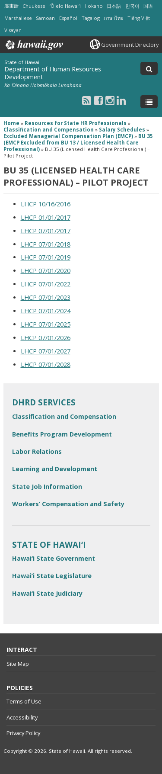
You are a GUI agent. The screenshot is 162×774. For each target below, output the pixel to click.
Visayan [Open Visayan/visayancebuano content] (13, 30)
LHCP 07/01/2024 (45, 311)
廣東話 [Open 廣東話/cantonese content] (11, 6)
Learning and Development (54, 469)
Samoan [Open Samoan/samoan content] (45, 18)
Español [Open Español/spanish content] (68, 18)
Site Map (17, 664)
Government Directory (130, 44)
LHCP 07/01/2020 (45, 271)
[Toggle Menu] (149, 101)
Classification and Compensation (64, 416)
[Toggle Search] (149, 68)
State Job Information (47, 486)
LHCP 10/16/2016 (45, 204)
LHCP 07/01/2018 (45, 244)
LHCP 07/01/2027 (45, 351)
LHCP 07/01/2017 (45, 231)
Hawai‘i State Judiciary (47, 593)
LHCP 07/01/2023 (45, 297)
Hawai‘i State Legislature (52, 576)
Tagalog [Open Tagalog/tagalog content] (91, 18)
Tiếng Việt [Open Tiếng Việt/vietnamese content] (138, 18)
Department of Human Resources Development (52, 73)
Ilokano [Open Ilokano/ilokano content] (94, 6)
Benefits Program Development (62, 434)
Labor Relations (37, 451)
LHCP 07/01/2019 (45, 257)
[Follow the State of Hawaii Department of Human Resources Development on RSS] (86, 100)
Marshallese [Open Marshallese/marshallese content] (18, 18)
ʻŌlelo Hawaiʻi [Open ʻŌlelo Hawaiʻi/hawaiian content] (65, 6)
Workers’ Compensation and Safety (68, 504)
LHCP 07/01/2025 (45, 324)
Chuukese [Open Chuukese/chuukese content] (33, 6)
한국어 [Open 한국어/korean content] (132, 6)
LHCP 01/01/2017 (45, 217)
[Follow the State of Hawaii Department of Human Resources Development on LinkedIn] (121, 100)
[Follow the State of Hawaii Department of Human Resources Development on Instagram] (109, 100)
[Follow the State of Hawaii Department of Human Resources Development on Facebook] (98, 100)
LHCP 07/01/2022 (45, 284)
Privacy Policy (23, 733)
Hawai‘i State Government (53, 558)
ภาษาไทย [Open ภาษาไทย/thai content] (113, 18)
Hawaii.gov (33, 45)
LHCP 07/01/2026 (45, 338)
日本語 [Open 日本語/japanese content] (114, 6)
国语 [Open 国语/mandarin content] (148, 6)
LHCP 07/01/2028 (45, 364)
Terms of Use (23, 701)
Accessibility (22, 717)
